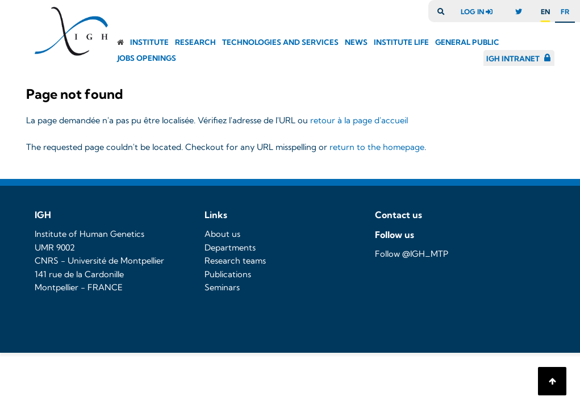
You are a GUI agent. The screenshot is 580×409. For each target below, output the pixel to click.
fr (565, 11)
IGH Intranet (513, 58)
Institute (149, 42)
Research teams (235, 261)
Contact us (398, 214)
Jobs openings (147, 57)
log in (479, 11)
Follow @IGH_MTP (411, 254)
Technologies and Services (280, 42)
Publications (228, 274)
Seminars (222, 287)
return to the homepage (376, 147)
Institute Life (401, 42)
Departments (230, 248)
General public (467, 42)
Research (195, 42)
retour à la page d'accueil (359, 120)
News (356, 42)
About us (222, 234)
